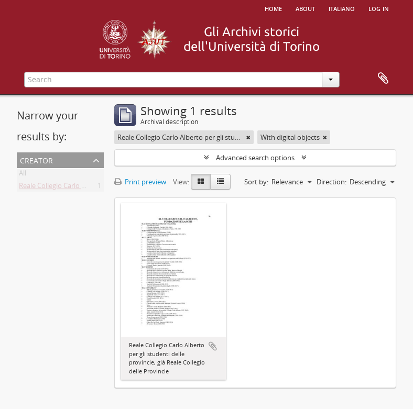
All (22, 175)
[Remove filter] (248, 137)
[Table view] (220, 182)
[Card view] (201, 182)
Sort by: (256, 181)
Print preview (140, 181)
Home (273, 8)
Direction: (331, 181)
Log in (378, 8)
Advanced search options (255, 157)
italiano (342, 8)
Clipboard (383, 78)
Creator (36, 159)
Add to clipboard (213, 346)
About (305, 8)
